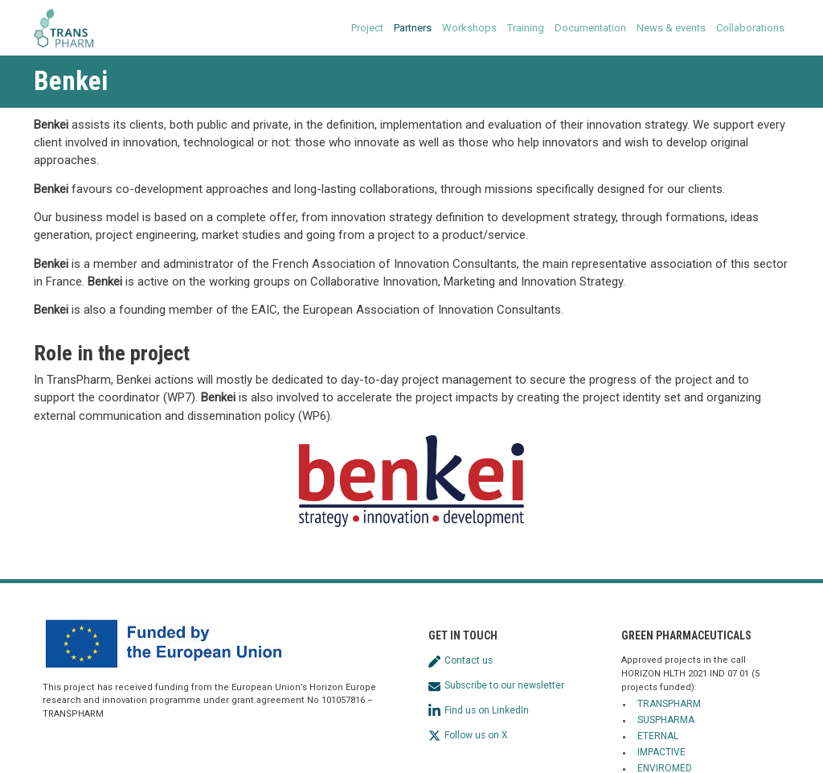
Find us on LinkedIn (478, 710)
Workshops (469, 28)
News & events (671, 28)
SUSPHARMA (665, 720)
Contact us (460, 660)
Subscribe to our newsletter (496, 685)
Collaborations (750, 28)
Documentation (590, 28)
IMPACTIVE (661, 752)
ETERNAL (657, 736)
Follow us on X (467, 735)
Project (367, 28)
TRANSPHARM (669, 703)
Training (525, 28)
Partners (413, 28)
